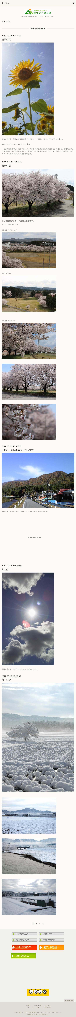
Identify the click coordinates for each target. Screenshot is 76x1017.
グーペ (38, 1014)
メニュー (6, 3)
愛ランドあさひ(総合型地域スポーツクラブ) (33, 1012)
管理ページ (45, 1014)
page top (69, 1000)
